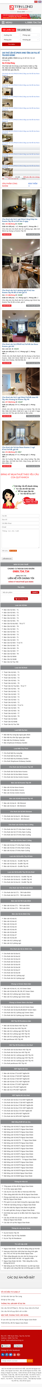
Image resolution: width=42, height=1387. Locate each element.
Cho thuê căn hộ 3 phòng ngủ (14, 981)
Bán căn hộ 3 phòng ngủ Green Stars (17, 1000)
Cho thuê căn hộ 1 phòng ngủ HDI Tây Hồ (18, 1058)
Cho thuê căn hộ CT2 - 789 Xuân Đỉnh (17, 898)
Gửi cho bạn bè (13, 178)
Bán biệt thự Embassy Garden (14, 743)
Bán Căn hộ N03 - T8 (11, 657)
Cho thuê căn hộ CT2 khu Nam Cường (17, 835)
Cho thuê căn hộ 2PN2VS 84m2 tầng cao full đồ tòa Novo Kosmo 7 (21, 147)
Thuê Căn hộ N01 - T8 (11, 692)
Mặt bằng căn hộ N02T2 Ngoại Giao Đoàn (18, 1152)
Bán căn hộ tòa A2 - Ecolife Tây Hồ (16, 867)
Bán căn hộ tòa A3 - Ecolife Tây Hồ (16, 870)
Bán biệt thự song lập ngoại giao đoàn (17, 738)
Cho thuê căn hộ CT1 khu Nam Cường (17, 832)
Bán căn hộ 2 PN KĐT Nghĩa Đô (15, 1090)
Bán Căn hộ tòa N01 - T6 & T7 (14, 627)
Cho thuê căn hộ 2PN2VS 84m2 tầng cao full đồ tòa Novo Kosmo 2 (21, 78)
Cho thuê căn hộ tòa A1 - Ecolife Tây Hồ (18, 880)
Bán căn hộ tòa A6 (10, 935)
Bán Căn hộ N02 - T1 (11, 632)
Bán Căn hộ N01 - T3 (11, 619)
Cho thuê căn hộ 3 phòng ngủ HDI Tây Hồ (18, 1064)
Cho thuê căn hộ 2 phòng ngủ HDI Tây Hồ (18, 1061)
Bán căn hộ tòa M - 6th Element (15, 806)
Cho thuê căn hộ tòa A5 (12, 968)
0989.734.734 (33, 22)
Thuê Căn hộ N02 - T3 (11, 700)
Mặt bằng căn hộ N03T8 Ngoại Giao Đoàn (18, 1174)
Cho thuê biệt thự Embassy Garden (16, 762)
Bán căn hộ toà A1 (10, 922)
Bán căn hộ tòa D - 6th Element (15, 809)
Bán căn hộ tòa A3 (10, 927)
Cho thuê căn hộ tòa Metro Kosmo (16, 777)
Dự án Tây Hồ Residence (13, 1242)
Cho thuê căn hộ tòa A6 (12, 970)
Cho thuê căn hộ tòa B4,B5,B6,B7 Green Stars (20, 1013)
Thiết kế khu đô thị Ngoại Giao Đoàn (14, 1326)
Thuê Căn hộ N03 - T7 (11, 717)
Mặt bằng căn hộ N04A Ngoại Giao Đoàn (18, 1176)
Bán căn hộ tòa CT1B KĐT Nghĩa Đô (16, 1079)
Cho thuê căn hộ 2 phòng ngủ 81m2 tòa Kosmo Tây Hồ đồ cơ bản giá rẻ (18, 291)
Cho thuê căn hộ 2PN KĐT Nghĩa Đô (16, 1117)
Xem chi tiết (6, 234)
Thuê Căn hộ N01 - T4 (11, 684)
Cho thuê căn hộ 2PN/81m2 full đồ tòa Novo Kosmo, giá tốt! (20, 345)
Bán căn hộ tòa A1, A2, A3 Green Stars (17, 992)
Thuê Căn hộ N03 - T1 (11, 703)
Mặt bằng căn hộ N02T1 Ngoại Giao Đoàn (18, 1149)
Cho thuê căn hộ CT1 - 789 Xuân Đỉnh (17, 896)
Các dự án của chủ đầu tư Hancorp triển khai (19, 1195)
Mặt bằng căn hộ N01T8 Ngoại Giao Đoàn (18, 1146)
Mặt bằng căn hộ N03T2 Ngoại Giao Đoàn (18, 1160)
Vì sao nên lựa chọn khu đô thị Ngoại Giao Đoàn (19, 1323)
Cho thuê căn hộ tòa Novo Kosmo (15, 775)
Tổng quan (8, 177)
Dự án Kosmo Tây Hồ (11, 1236)
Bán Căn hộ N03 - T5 (11, 649)
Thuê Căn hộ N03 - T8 (11, 719)
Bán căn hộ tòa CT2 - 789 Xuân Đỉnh (17, 911)
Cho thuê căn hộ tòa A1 (12, 957)
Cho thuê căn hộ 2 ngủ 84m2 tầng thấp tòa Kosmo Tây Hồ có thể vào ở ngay (19, 220)
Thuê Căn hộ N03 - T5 (11, 711)
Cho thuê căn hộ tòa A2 (12, 959)
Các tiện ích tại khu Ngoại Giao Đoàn (17, 1226)
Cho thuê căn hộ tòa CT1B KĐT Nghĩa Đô (18, 1106)
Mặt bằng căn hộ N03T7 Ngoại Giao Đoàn (18, 1171)
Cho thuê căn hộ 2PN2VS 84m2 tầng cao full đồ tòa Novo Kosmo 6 (21, 136)
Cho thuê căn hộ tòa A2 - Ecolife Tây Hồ (18, 883)
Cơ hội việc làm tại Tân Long (11, 1300)
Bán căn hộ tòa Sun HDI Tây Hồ (15, 1032)
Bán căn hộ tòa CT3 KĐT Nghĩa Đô (16, 1087)
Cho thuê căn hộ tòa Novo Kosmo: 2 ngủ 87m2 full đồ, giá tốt (18, 448)
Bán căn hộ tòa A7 (10, 938)
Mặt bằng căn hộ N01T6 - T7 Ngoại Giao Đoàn (20, 1143)
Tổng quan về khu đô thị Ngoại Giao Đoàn (18, 1189)
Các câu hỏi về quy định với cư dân (14, 1314)
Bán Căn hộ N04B (10, 662)
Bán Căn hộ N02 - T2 (11, 635)
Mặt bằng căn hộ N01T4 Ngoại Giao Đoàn (18, 1138)
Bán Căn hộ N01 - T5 (11, 624)
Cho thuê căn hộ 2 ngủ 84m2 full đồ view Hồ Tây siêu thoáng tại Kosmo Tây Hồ (20, 398)
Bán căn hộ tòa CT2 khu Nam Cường (17, 851)
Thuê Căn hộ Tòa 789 (11, 728)
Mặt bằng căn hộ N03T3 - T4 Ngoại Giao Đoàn (20, 1163)
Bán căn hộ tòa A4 (10, 930)
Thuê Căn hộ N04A (10, 722)
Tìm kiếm (11, 44)
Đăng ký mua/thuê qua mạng (21, 585)
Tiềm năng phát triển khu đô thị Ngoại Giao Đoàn (21, 1198)
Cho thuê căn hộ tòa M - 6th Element (16, 819)
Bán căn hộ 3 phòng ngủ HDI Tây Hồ (17, 1040)
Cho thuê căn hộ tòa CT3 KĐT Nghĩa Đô (18, 1114)
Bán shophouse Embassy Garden (15, 746)
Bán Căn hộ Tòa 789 (11, 665)
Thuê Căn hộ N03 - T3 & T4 (13, 708)
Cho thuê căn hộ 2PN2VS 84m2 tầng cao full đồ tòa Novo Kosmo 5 (21, 124)
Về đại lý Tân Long (7, 1303)
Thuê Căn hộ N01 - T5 (11, 686)
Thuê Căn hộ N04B (10, 725)
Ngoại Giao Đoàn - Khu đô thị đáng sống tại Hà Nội (22, 1252)
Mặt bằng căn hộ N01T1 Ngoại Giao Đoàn (18, 1130)
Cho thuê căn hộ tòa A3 (12, 962)
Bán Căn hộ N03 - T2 (11, 643)
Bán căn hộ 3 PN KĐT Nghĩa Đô (15, 1093)
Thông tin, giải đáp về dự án (13, 1307)
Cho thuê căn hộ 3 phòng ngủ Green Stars (18, 1018)
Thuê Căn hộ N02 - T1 (11, 695)
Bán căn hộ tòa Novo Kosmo (14, 791)
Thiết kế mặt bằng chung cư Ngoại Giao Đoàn (20, 1208)
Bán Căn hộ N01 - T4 (11, 621)
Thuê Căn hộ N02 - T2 (11, 697)
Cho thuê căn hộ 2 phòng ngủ (14, 979)
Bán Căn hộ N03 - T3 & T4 (13, 646)
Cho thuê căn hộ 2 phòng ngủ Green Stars (18, 1016)
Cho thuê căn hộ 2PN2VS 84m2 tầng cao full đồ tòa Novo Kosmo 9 (21, 170)
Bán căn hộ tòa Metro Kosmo (14, 793)
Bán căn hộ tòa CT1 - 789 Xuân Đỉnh (17, 909)
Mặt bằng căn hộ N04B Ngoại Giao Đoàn (18, 1179)
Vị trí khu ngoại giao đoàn (13, 1192)
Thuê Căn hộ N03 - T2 (11, 706)
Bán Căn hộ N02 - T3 (11, 638)
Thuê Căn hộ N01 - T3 (11, 681)
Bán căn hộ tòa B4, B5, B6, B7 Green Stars (19, 994)
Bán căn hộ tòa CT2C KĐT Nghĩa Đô (17, 1085)
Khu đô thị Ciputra (25, 1384)
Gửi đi (30, 1364)
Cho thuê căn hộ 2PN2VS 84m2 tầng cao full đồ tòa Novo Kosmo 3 (21, 90)
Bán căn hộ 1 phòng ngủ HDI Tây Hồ (17, 1034)
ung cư (4, 1376)
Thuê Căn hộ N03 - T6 (11, 714)
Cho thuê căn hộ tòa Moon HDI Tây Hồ (17, 1053)
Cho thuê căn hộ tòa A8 (12, 976)
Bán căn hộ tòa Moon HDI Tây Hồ (15, 1029)
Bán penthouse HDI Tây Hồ (13, 1043)
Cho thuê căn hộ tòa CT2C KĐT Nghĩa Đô (18, 1111)
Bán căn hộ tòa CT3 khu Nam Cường (17, 854)
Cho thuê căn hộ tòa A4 (12, 965)
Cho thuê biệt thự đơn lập (13, 759)
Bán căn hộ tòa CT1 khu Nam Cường (17, 848)
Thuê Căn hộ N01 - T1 (11, 675)
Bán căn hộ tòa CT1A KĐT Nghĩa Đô (16, 1077)
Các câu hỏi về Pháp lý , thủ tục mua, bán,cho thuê (20, 1311)
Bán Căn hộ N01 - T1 (11, 613)
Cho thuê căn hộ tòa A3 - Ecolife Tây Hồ (18, 885)
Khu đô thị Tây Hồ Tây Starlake (15, 1239)
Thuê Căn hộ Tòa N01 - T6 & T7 (15, 689)
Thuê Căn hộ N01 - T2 (11, 678)
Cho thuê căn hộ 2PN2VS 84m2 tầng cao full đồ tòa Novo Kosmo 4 (21, 113)
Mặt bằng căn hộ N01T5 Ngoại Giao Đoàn (18, 1141)
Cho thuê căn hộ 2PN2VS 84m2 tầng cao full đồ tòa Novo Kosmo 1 (21, 101)
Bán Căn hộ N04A (10, 660)
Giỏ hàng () (22, 602)
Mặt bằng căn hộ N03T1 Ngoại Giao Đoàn (18, 1157)
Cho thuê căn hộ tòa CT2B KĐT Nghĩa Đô (18, 1108)
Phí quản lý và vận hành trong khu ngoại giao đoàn (21, 1205)
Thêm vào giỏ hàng (33, 234)
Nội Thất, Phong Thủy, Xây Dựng (14, 1318)
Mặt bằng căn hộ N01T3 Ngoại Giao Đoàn (18, 1135)
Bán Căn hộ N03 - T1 (11, 640)
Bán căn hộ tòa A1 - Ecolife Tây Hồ (16, 864)
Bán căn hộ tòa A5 (10, 933)
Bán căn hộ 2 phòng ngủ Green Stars (17, 997)
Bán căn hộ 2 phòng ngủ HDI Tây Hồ (17, 1037)
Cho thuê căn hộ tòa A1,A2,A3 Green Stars (19, 1010)
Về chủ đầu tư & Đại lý (10, 1295)
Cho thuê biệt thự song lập (13, 756)
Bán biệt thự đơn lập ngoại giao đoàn (17, 741)
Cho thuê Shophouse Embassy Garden (17, 764)
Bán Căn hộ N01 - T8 (11, 629)
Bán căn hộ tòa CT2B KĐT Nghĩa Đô (16, 1082)
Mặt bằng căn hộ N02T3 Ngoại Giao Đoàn (18, 1154)
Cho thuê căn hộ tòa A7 (12, 973)
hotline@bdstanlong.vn (15, 1343)
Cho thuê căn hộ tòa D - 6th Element (16, 822)
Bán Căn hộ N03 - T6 (11, 651)
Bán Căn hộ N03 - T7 (11, 654)
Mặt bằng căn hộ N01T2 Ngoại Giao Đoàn (18, 1132)
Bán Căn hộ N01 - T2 (11, 616)
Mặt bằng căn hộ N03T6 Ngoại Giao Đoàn (18, 1168)
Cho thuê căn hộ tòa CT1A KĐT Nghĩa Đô (18, 1103)
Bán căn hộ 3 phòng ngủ (12, 946)
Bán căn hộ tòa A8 (10, 941)
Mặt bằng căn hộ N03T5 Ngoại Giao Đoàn (18, 1165)
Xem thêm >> (32, 184)
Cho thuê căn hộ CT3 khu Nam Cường (17, 838)
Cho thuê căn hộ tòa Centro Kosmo (16, 780)
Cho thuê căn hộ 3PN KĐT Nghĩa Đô (16, 1119)
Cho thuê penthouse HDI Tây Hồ (15, 1067)
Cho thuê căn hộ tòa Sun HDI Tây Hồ (17, 1056)
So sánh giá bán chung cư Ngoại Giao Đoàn (19, 1213)
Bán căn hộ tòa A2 (10, 924)
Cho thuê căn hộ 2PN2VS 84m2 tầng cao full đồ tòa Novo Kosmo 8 (21, 159)
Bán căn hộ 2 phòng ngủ (12, 944)
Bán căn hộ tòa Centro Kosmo (14, 796)
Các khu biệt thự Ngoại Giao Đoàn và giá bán (20, 1211)
